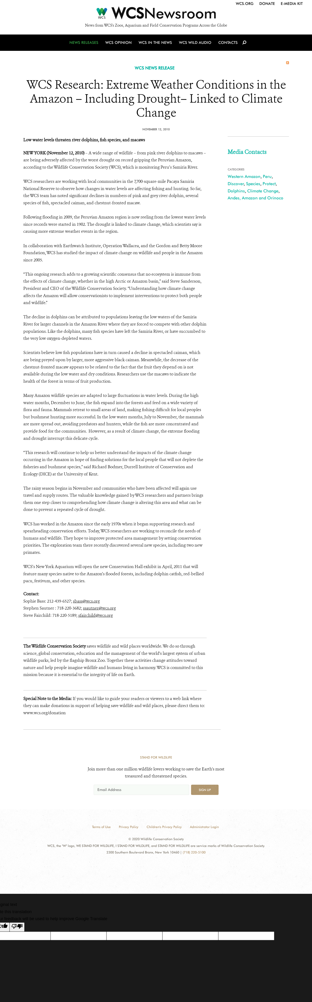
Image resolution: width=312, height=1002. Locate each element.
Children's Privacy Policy (164, 827)
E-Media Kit (292, 3)
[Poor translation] (17, 927)
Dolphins (236, 190)
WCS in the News (155, 42)
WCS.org (245, 3)
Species (253, 183)
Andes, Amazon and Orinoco (255, 197)
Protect (269, 183)
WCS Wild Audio (195, 42)
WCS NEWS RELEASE (155, 68)
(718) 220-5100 (194, 852)
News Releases (83, 42)
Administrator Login (204, 827)
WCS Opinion (118, 42)
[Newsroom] (156, 14)
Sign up (205, 790)
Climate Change (262, 190)
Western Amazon (244, 176)
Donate (267, 3)
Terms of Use (101, 827)
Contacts (228, 42)
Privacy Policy (128, 827)
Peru (267, 176)
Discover (236, 183)
